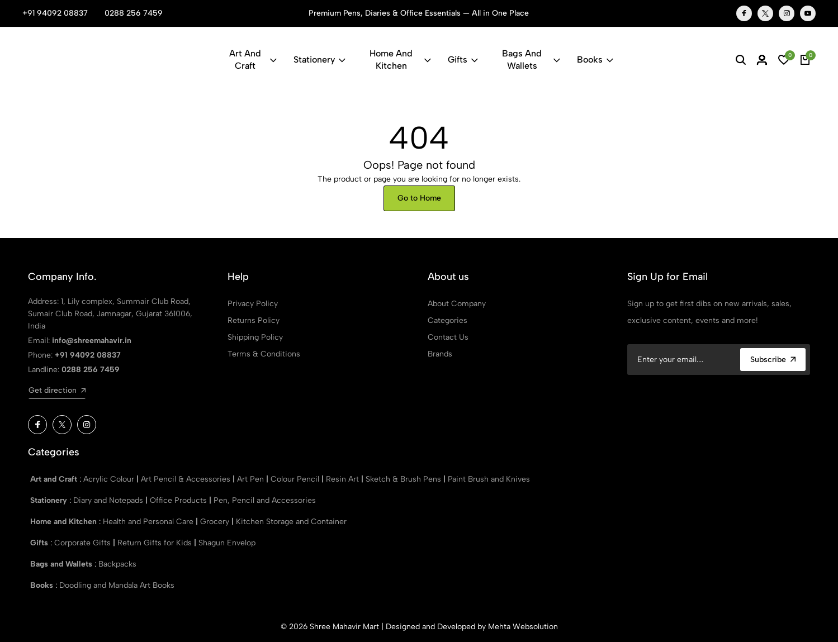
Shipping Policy (255, 337)
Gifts (463, 59)
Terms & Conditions (264, 354)
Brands (440, 354)
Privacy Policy (253, 303)
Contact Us (448, 337)
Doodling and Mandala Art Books (116, 585)
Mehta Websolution (523, 626)
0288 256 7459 (134, 13)
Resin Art (343, 479)
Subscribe (773, 359)
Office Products (179, 500)
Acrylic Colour (109, 479)
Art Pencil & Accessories (187, 479)
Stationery (319, 59)
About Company (457, 303)
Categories (447, 320)
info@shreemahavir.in (91, 340)
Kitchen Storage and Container (291, 521)
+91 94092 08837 (55, 13)
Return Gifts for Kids (155, 543)
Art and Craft (252, 59)
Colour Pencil (296, 479)
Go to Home (419, 198)
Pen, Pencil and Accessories (265, 500)
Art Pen (251, 479)
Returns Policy (254, 320)
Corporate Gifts (83, 543)
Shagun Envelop (226, 543)
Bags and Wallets (531, 59)
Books (595, 59)
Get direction (57, 390)
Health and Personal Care (149, 521)
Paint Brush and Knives (489, 479)
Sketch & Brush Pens (404, 479)
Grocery (215, 521)
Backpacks (117, 564)
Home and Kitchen (400, 59)
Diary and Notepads (109, 500)
